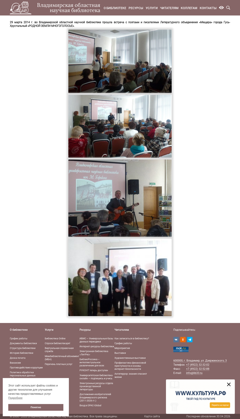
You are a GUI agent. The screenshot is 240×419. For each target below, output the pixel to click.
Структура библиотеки (22, 348)
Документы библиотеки (23, 343)
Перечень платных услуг (58, 364)
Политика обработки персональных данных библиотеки (22, 375)
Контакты (208, 8)
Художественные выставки (130, 358)
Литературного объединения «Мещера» (186, 22)
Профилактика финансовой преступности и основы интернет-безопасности (130, 365)
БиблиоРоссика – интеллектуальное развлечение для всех (92, 362)
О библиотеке (115, 8)
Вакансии (15, 362)
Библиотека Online (55, 338)
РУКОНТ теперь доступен (94, 370)
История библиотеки (21, 353)
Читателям (169, 8)
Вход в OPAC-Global (90, 405)
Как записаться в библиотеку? (131, 338)
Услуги (152, 8)
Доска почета (17, 358)
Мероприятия (122, 348)
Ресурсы (136, 8)
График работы (18, 338)
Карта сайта (152, 416)
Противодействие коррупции (26, 367)
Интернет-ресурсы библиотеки (97, 346)
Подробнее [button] (15, 397)
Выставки (120, 353)
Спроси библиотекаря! (57, 343)
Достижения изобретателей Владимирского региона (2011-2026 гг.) (95, 397)
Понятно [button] (36, 407)
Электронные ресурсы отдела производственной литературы (96, 386)
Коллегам (189, 8)
